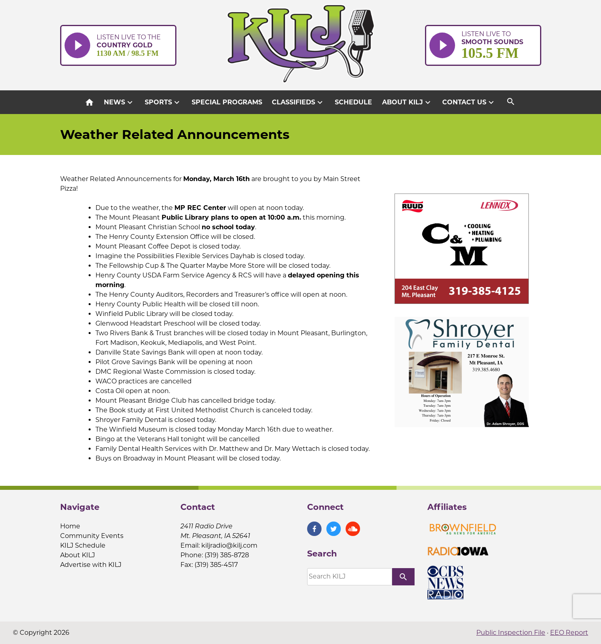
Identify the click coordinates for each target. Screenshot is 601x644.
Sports (163, 102)
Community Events (91, 536)
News (119, 102)
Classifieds (298, 102)
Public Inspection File (510, 632)
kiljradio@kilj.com (229, 545)
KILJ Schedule (82, 545)
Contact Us (469, 102)
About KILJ (407, 102)
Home (70, 526)
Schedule (353, 102)
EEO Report (569, 632)
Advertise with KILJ (90, 565)
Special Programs (227, 102)
